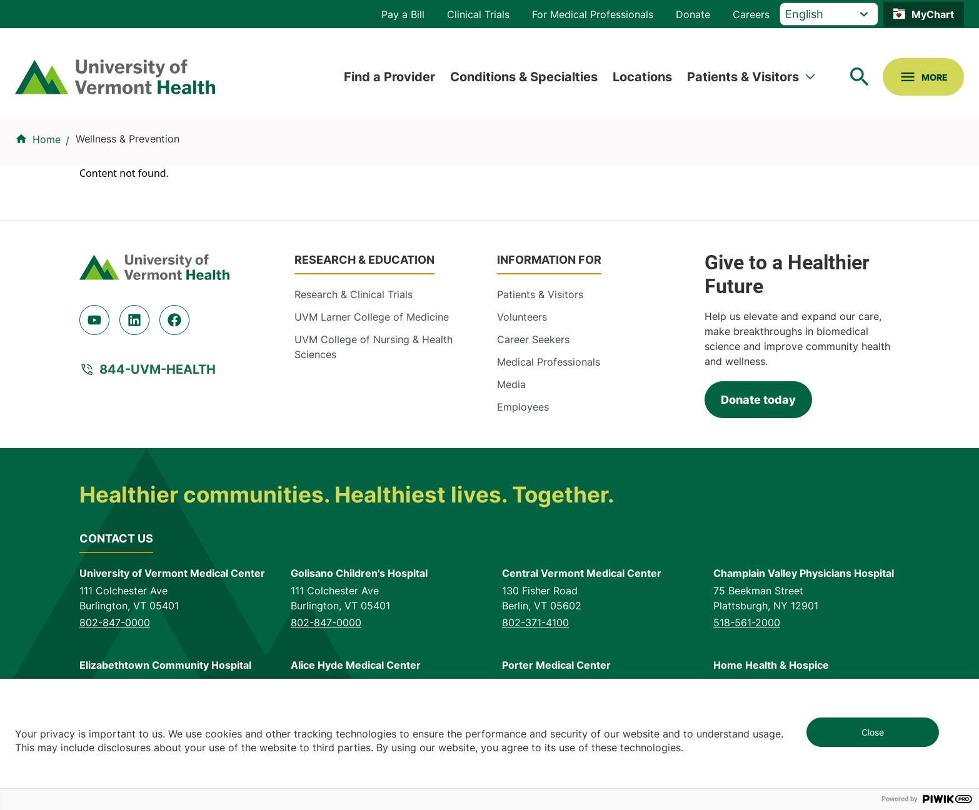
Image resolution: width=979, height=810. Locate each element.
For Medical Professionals (592, 14)
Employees (523, 407)
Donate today (758, 399)
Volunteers (522, 317)
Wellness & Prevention (127, 138)
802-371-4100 (535, 622)
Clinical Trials (478, 14)
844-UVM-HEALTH (157, 369)
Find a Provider (389, 76)
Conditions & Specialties (524, 76)
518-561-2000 (746, 622)
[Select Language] (829, 14)
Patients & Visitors (743, 76)
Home (47, 139)
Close (872, 732)
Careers (751, 14)
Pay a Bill (402, 14)
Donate (693, 14)
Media (511, 384)
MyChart (932, 14)
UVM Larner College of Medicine (371, 317)
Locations (642, 76)
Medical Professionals (548, 362)
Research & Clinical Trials (353, 294)
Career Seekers (533, 339)
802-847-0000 (114, 622)
